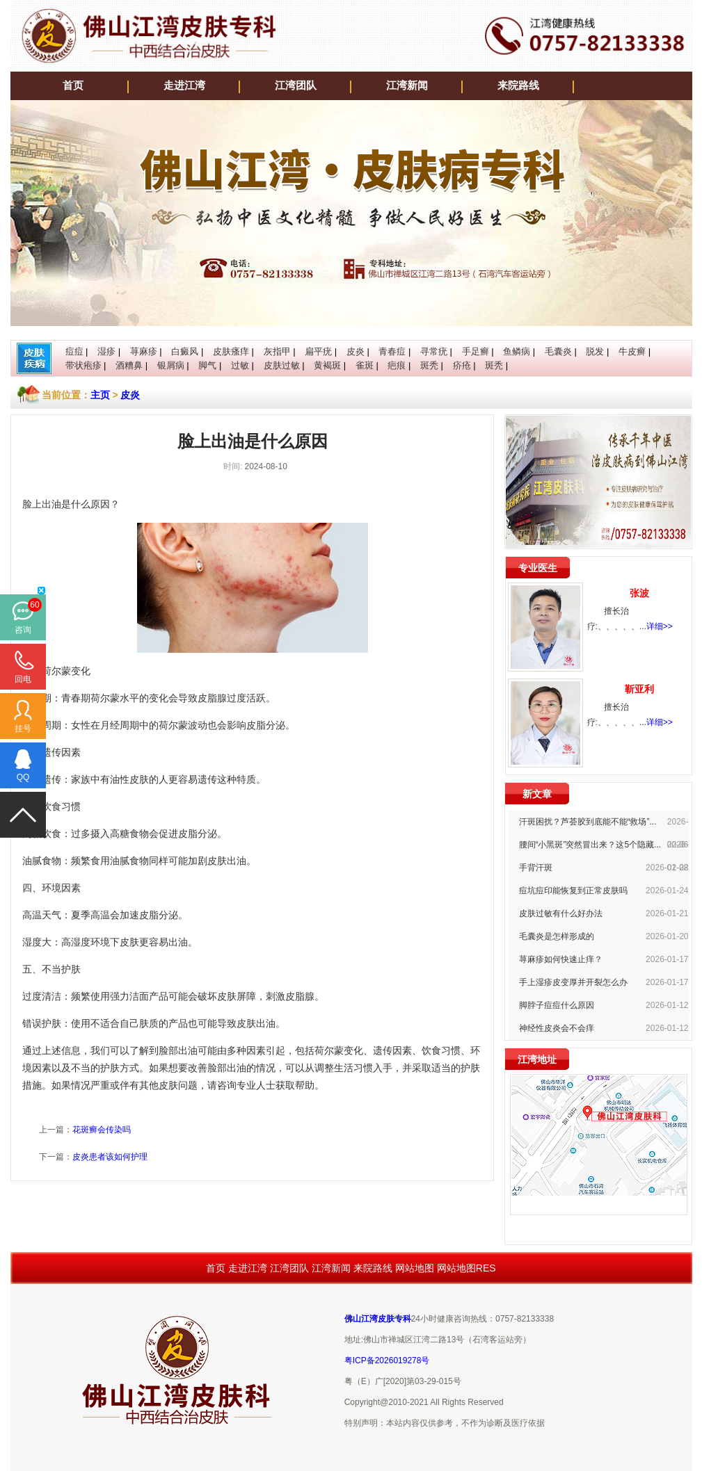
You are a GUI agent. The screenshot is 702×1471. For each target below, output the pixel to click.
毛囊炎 (558, 351)
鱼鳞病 (516, 351)
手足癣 (475, 351)
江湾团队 (296, 85)
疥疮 (462, 365)
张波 (639, 593)
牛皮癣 (632, 351)
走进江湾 (184, 85)
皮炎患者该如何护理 (109, 1157)
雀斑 (365, 365)
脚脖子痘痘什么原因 (556, 1005)
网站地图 (414, 1268)
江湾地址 (537, 1059)
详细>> (659, 626)
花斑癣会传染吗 (101, 1130)
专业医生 (537, 568)
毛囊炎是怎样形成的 (556, 936)
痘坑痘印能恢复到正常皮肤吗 (573, 890)
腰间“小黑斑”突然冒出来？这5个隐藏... (590, 845)
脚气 (207, 365)
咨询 (23, 630)
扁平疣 (318, 351)
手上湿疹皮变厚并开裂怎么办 (573, 982)
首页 (73, 85)
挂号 (23, 728)
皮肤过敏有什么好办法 (561, 913)
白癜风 (184, 351)
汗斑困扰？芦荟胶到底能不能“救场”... (588, 822)
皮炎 (355, 351)
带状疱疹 (83, 365)
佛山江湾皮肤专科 (377, 1319)
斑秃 (429, 365)
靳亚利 (639, 688)
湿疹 (106, 351)
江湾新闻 (407, 85)
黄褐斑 (327, 365)
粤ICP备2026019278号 (387, 1360)
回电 (23, 679)
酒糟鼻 (129, 365)
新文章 (537, 793)
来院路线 (518, 85)
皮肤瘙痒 (231, 351)
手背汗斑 (535, 867)
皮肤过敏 (282, 365)
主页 (100, 394)
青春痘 (392, 351)
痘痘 (74, 351)
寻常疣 (433, 351)
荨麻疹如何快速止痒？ (561, 959)
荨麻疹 (143, 351)
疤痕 (397, 365)
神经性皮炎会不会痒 (556, 1028)
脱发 (595, 351)
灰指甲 (277, 351)
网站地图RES (466, 1268)
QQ (23, 777)
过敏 (240, 365)
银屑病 (170, 365)
